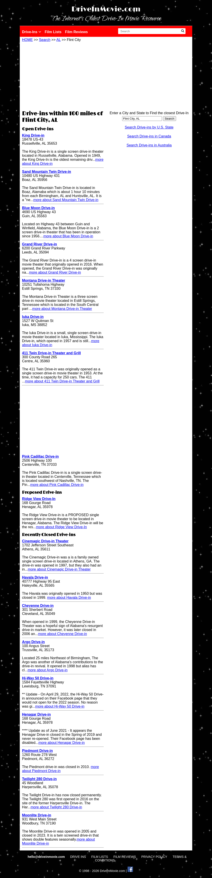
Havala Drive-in (35, 577)
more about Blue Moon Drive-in (68, 236)
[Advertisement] (63, 75)
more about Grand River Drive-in (55, 272)
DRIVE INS (78, 857)
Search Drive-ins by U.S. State (149, 127)
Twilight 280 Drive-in (39, 779)
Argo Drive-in (33, 642)
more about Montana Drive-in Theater (62, 309)
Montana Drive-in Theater (43, 280)
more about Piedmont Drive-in (60, 769)
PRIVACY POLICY (154, 857)
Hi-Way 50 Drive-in (37, 678)
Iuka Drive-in (33, 317)
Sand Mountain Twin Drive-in (46, 172)
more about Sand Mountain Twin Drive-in (65, 200)
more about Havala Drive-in (69, 597)
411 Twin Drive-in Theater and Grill (51, 353)
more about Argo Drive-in (48, 670)
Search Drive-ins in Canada (149, 136)
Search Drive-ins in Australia (149, 145)
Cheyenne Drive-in (37, 606)
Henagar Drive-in (36, 714)
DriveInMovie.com (106, 9)
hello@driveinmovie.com (47, 857)
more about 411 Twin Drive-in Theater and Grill (62, 381)
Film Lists (53, 32)
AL (58, 40)
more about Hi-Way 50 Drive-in (59, 706)
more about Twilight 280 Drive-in (56, 807)
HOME (27, 40)
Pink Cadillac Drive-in (40, 456)
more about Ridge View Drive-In (61, 527)
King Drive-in (33, 135)
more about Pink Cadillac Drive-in (56, 485)
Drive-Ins (31, 32)
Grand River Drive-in (39, 244)
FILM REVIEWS (124, 857)
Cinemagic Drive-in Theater (45, 541)
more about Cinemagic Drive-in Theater (59, 569)
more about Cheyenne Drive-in (62, 634)
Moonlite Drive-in (36, 815)
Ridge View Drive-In (38, 499)
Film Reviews (76, 32)
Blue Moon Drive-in (38, 208)
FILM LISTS (99, 857)
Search (45, 40)
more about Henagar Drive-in (61, 743)
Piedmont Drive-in (37, 751)
